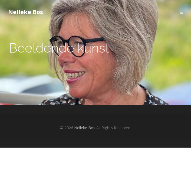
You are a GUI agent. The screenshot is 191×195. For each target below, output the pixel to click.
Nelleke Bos (25, 12)
